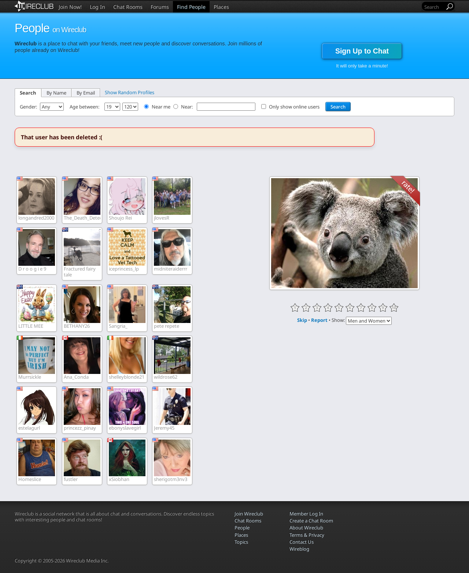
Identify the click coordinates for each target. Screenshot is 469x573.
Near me (161, 107)
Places (221, 6)
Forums (160, 6)
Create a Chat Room (311, 521)
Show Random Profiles (129, 92)
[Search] (433, 6)
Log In (97, 6)
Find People (191, 6)
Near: (187, 107)
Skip (302, 320)
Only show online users (294, 107)
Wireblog (299, 549)
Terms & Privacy (306, 535)
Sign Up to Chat (362, 51)
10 (394, 307)
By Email (86, 92)
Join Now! (70, 6)
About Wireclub (306, 527)
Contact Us (301, 542)
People (242, 527)
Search (28, 92)
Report (319, 320)
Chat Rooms (128, 6)
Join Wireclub (248, 514)
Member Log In (306, 514)
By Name (56, 92)
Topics (241, 542)
